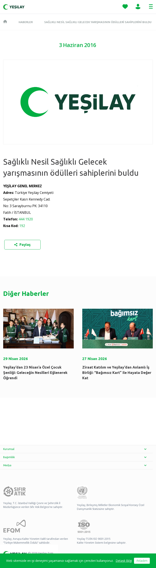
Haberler (26, 22)
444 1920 (25, 219)
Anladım (141, 561)
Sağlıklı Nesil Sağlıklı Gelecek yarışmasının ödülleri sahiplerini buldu (98, 22)
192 (21, 225)
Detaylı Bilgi (124, 561)
